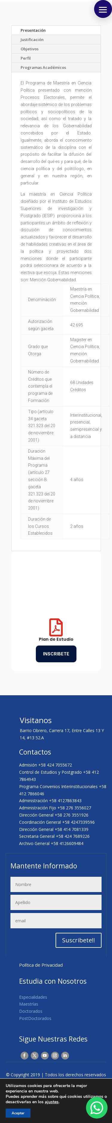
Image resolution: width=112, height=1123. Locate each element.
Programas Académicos (43, 67)
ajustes (52, 1102)
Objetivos (30, 49)
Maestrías (28, 1004)
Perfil (26, 58)
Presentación (33, 30)
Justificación (32, 39)
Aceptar (18, 1113)
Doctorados (30, 1011)
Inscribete (56, 653)
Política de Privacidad (41, 965)
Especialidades (33, 997)
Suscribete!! (78, 940)
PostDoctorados (35, 1018)
